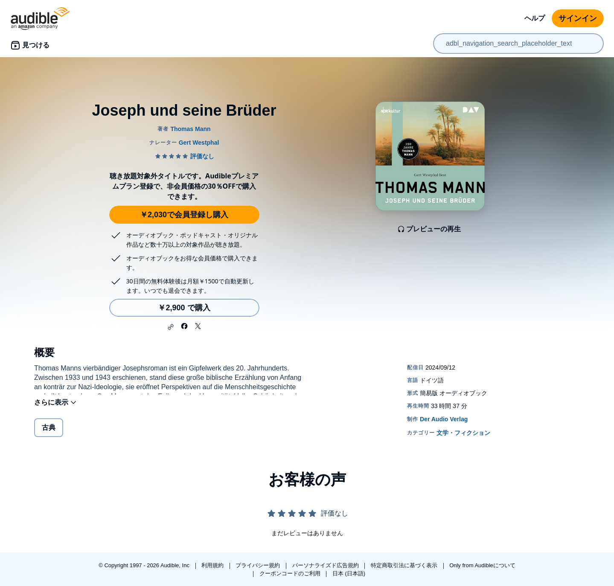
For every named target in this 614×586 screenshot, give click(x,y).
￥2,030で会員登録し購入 (184, 214)
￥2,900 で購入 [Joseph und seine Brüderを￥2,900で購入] (184, 307)
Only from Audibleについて (482, 565)
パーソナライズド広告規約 (326, 565)
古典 (48, 433)
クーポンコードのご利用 (290, 573)
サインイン (578, 18)
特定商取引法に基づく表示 (405, 565)
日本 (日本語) (348, 573)
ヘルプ (534, 18)
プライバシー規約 (259, 565)
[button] (170, 327)
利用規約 (213, 565)
